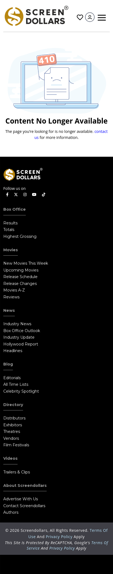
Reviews (11, 297)
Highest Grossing (19, 236)
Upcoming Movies (20, 270)
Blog (8, 364)
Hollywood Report (20, 344)
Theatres (11, 431)
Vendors (11, 438)
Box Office (14, 209)
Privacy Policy (60, 536)
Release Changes (20, 283)
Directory (13, 404)
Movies (10, 249)
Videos (10, 458)
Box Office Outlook (21, 330)
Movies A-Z (14, 290)
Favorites (80, 17)
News (9, 310)
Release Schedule (20, 276)
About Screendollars (25, 485)
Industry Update (19, 337)
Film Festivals (16, 444)
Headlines (12, 350)
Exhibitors (12, 424)
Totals (8, 229)
